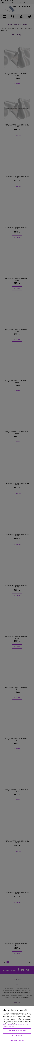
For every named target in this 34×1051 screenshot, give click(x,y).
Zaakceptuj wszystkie (17, 1040)
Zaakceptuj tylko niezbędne (17, 1030)
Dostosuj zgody (17, 1035)
